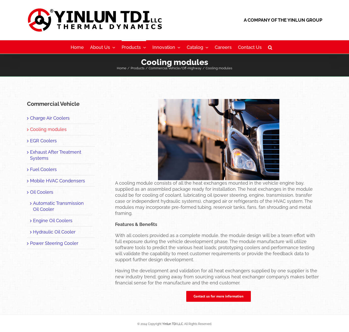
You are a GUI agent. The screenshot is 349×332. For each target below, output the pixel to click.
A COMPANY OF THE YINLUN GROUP (283, 20)
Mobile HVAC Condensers (57, 180)
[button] (270, 47)
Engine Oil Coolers (52, 220)
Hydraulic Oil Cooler (54, 232)
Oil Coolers (41, 192)
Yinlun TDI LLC (172, 324)
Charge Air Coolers (50, 118)
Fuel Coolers (43, 169)
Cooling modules (48, 129)
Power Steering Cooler (54, 243)
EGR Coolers (43, 140)
